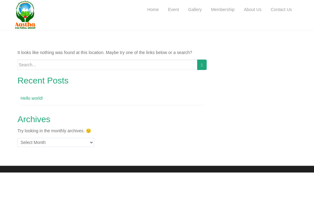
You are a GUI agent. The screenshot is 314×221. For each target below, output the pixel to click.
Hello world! (32, 98)
